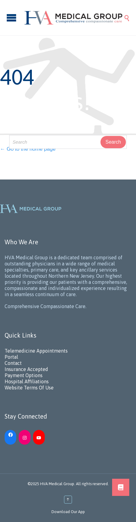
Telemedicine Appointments (36, 351)
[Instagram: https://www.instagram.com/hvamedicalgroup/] (24, 437)
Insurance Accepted (26, 369)
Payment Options (24, 375)
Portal (11, 357)
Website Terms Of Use (29, 387)
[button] (120, 487)
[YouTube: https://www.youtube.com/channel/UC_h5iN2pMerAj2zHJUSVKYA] (39, 437)
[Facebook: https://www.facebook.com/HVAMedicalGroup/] (10, 434)
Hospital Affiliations (27, 381)
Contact (13, 363)
